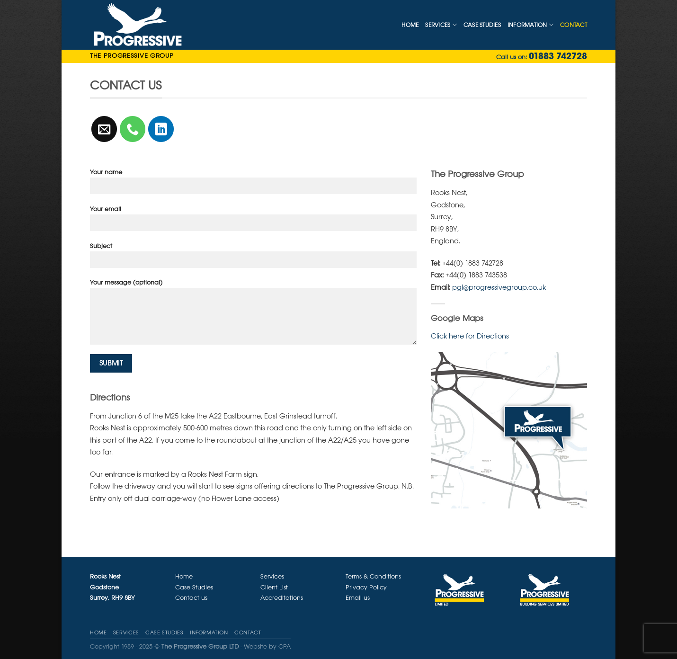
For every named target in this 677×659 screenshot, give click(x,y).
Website (255, 646)
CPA (284, 646)
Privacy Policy (366, 587)
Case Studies (482, 24)
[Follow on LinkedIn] (161, 129)
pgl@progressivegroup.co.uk (499, 287)
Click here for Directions (470, 335)
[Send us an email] (104, 129)
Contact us (191, 598)
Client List (274, 587)
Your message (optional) (253, 314)
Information (530, 24)
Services (441, 24)
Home (410, 24)
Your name (253, 184)
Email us (358, 598)
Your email (253, 221)
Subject (253, 258)
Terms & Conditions (373, 576)
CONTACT (573, 24)
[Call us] (133, 129)
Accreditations (281, 598)
